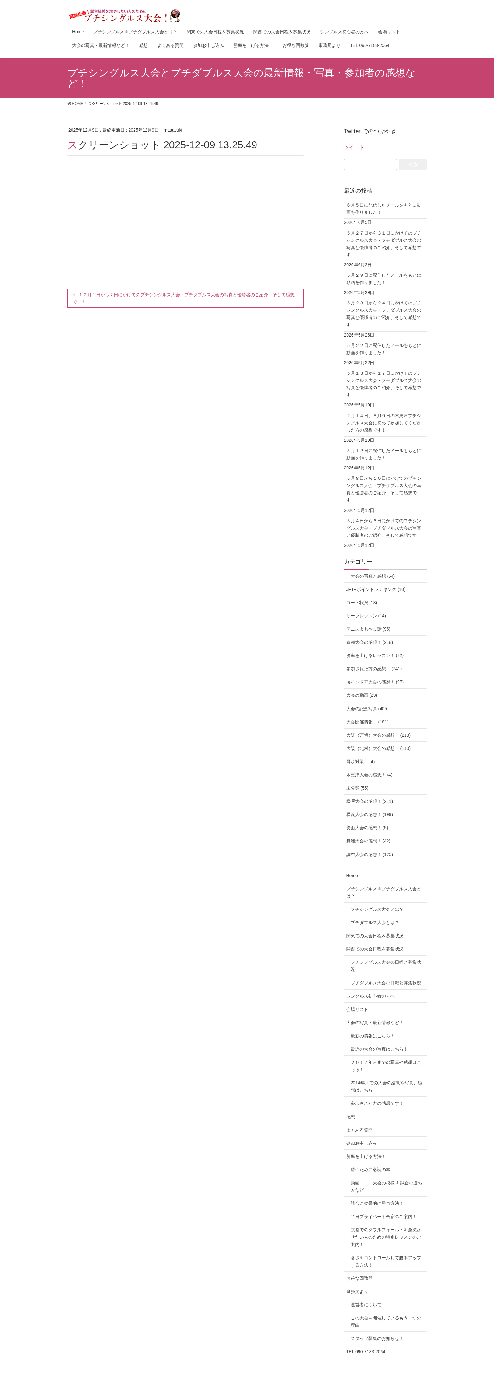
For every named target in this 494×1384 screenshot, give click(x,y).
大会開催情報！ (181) (367, 721)
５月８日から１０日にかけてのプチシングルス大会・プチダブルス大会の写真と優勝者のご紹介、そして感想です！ (383, 489)
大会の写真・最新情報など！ (375, 1022)
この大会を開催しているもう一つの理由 (386, 1321)
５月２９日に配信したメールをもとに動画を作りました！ (383, 279)
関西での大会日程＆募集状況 (375, 948)
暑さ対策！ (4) (360, 761)
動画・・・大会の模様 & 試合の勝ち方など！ (386, 1186)
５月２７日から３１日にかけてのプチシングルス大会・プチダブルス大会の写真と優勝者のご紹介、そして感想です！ (383, 243)
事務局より (357, 1291)
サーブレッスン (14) (366, 615)
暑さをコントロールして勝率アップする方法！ (386, 1261)
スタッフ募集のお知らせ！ (377, 1338)
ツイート (354, 147)
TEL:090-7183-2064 (366, 1351)
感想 (350, 1116)
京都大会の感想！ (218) (369, 642)
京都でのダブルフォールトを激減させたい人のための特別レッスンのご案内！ (386, 1237)
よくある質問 (359, 1129)
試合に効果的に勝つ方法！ (377, 1203)
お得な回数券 (359, 1278)
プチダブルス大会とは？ (375, 922)
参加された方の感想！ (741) (374, 668)
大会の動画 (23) (361, 695)
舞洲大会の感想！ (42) (368, 840)
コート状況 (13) (361, 602)
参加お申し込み (361, 1143)
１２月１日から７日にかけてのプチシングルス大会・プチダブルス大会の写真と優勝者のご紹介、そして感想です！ (183, 298)
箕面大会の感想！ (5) (367, 827)
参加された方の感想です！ (377, 1103)
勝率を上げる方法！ (366, 1156)
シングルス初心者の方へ (370, 996)
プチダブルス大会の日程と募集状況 (386, 982)
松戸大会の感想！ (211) (369, 801)
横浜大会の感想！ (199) (369, 814)
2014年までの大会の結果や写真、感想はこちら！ (386, 1086)
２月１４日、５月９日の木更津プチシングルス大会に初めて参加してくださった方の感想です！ (383, 423)
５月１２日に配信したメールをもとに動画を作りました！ (383, 454)
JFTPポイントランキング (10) (375, 589)
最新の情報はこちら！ (373, 1035)
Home (352, 875)
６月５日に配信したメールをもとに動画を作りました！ (383, 208)
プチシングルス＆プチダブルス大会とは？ (383, 892)
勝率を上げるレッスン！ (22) (375, 655)
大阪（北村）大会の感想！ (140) (378, 748)
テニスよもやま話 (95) (368, 629)
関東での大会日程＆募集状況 (375, 935)
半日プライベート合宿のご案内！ (384, 1216)
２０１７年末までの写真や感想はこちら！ (386, 1066)
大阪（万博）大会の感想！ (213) (378, 735)
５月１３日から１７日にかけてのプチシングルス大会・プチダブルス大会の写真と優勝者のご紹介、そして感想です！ (383, 384)
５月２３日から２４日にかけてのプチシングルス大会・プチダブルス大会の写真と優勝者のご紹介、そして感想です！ (383, 313)
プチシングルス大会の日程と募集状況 (386, 966)
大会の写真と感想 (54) (370, 576)
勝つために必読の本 (370, 1169)
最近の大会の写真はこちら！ (379, 1049)
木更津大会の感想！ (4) (369, 774)
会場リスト (357, 1009)
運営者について (366, 1304)
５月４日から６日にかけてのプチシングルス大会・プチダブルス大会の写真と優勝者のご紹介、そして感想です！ (383, 528)
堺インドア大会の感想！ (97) (375, 681)
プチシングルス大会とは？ (377, 909)
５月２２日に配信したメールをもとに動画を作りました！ (383, 349)
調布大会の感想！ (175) (369, 854)
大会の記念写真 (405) (367, 708)
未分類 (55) (357, 788)
